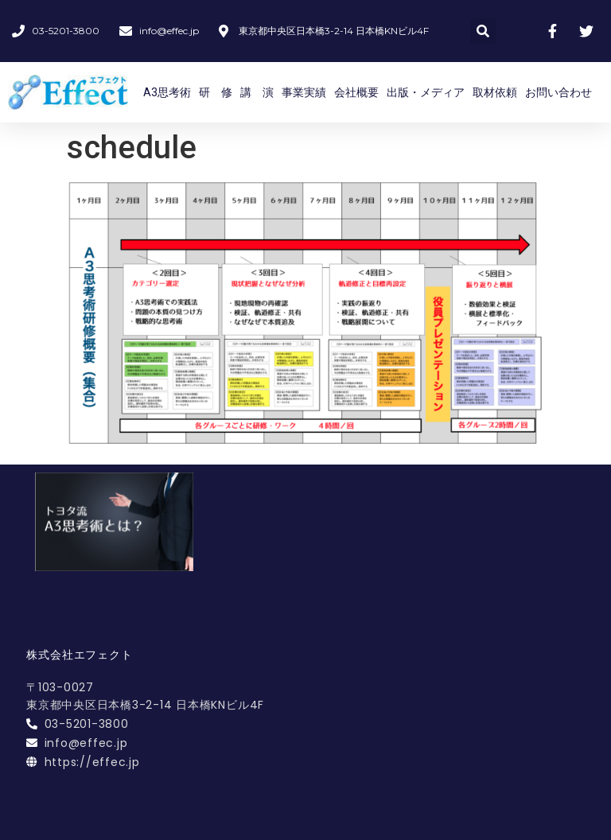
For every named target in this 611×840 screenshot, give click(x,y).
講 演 (257, 92)
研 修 (215, 92)
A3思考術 (167, 92)
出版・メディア (426, 92)
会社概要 (356, 92)
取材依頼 (495, 92)
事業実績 (304, 92)
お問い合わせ (558, 92)
